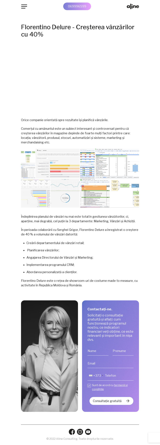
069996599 (77, 6)
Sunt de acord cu (110, 387)
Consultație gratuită (107, 401)
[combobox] (96, 375)
